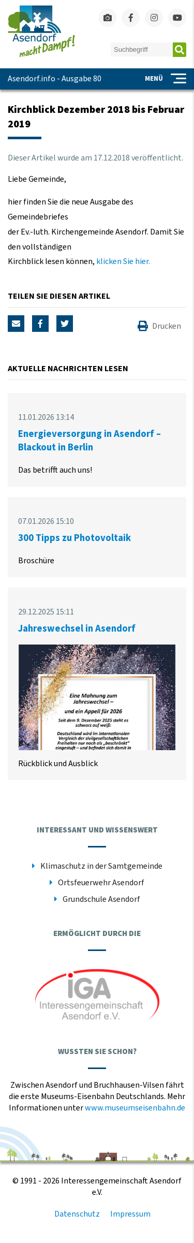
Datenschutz (77, 1214)
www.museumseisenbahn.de (135, 1108)
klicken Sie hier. (123, 261)
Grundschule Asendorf (101, 899)
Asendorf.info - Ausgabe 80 (54, 78)
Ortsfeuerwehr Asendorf (101, 882)
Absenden (179, 49)
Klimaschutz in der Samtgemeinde (101, 866)
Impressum (130, 1214)
